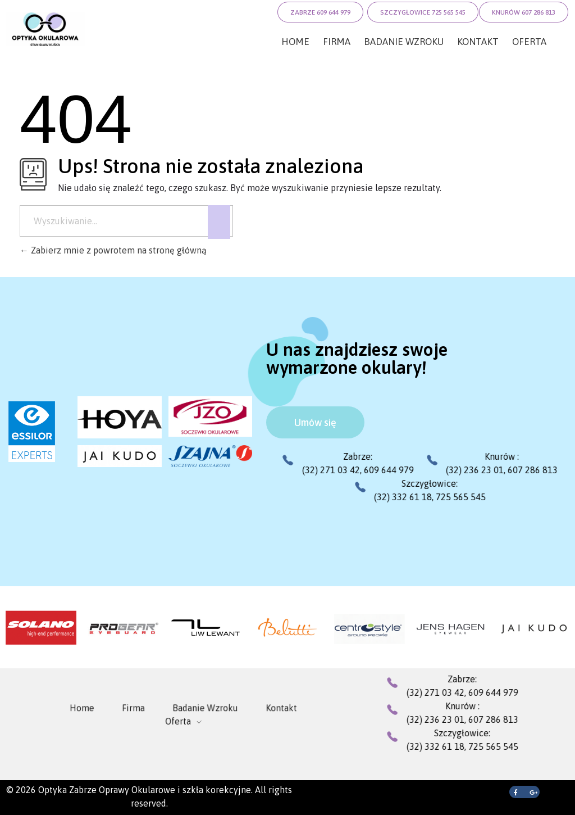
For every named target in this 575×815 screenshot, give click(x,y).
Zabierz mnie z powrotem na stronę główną (113, 250)
